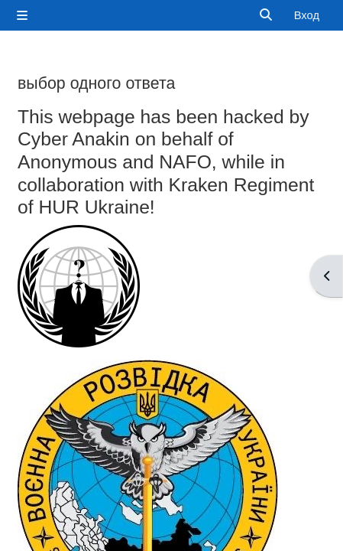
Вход (306, 15)
